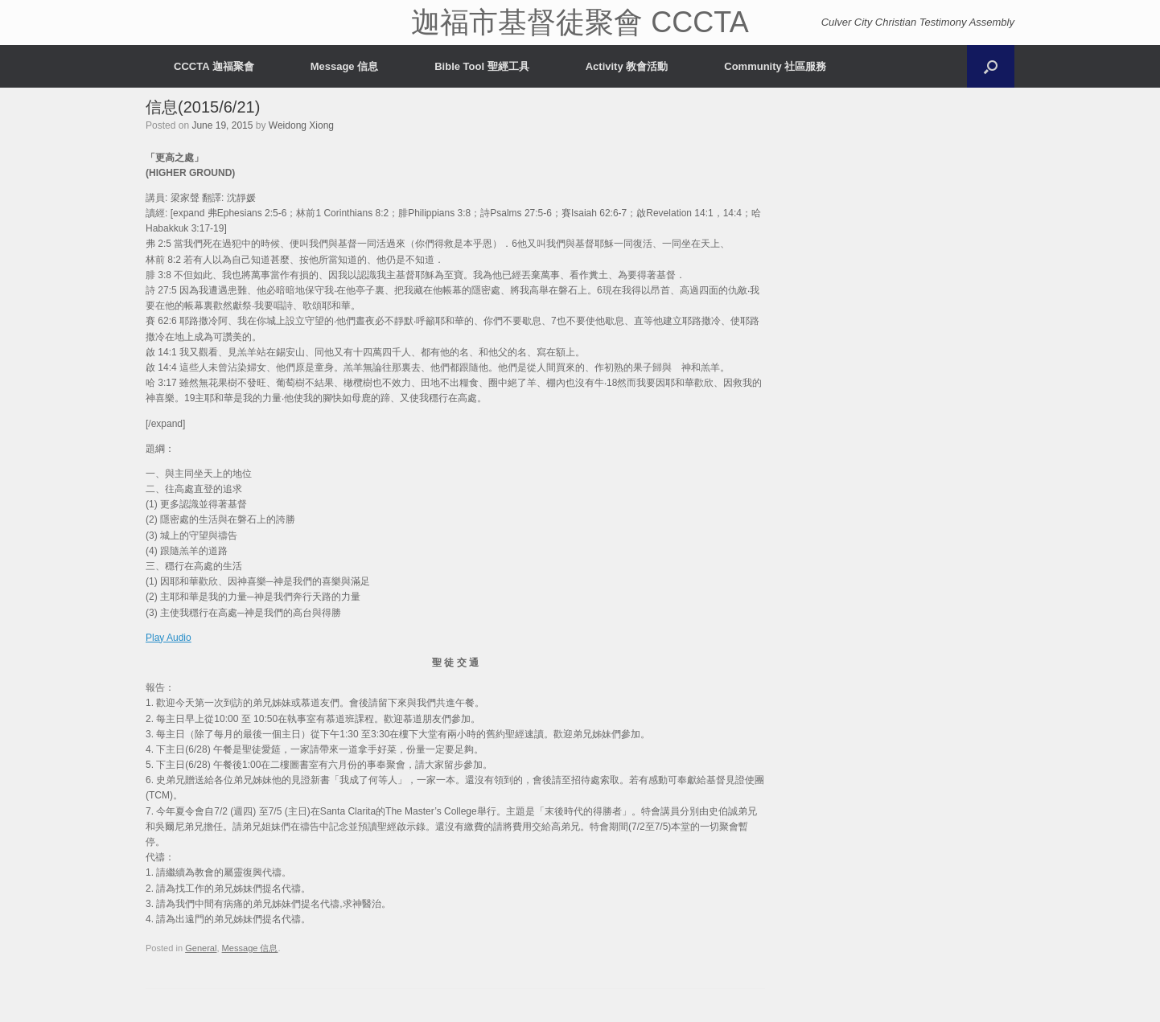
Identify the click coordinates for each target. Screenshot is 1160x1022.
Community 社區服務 (775, 66)
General (200, 948)
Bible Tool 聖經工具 (481, 66)
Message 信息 (345, 66)
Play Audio (168, 637)
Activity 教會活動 (627, 66)
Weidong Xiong (301, 125)
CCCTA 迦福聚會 (214, 66)
